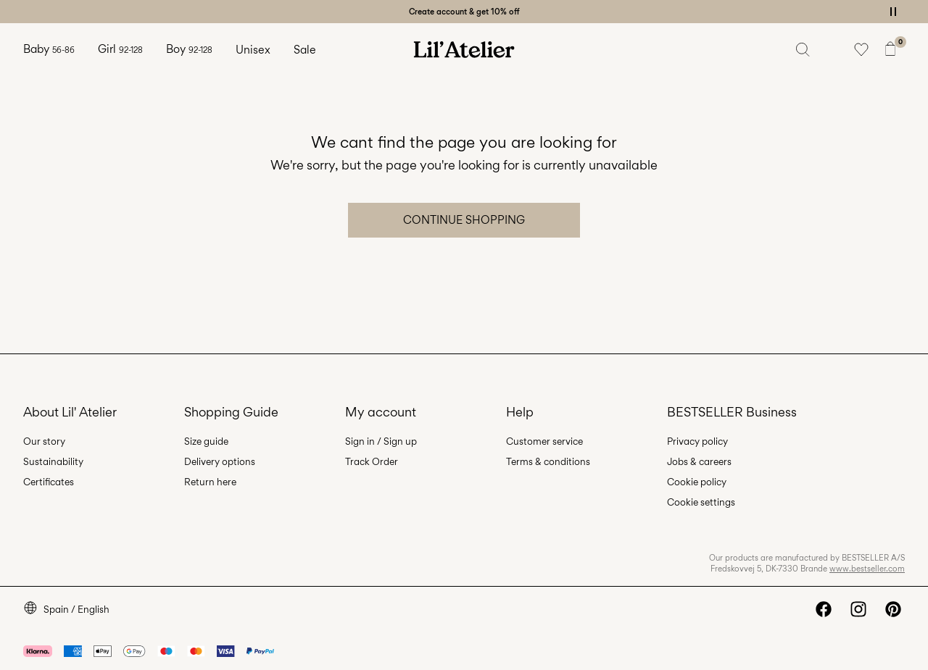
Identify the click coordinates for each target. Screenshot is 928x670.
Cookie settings (701, 502)
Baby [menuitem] (49, 49)
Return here (210, 481)
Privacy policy (697, 441)
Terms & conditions (548, 461)
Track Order (371, 461)
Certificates (48, 481)
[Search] (803, 49)
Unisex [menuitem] (253, 49)
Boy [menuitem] (189, 49)
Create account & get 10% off (464, 12)
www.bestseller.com (867, 569)
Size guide (206, 441)
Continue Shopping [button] (464, 220)
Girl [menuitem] (120, 49)
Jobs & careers (699, 461)
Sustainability (53, 461)
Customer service (544, 441)
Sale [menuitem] (305, 49)
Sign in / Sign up (381, 441)
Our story (44, 441)
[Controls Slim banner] (893, 11)
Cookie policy (696, 481)
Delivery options (219, 461)
